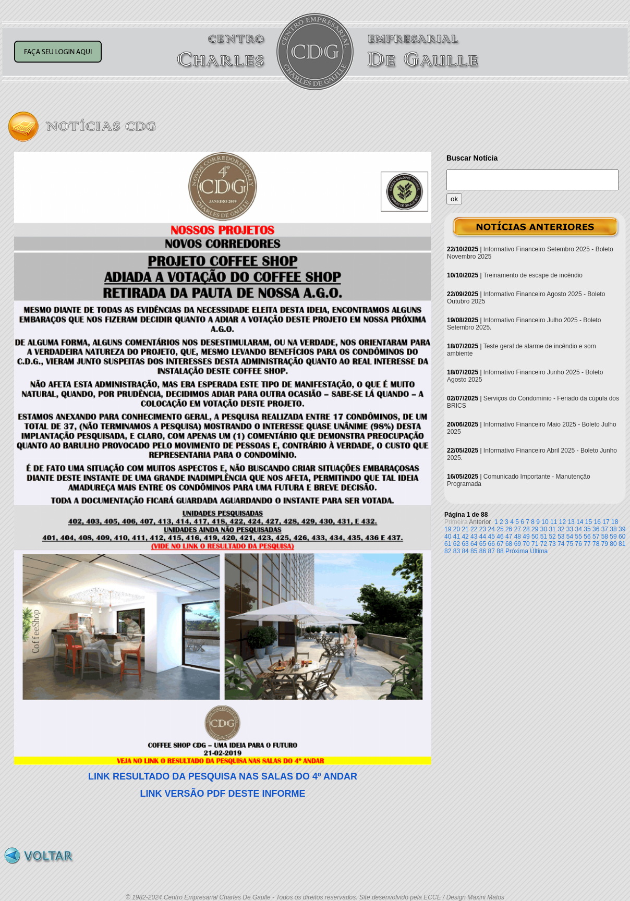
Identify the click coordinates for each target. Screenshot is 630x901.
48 (517, 536)
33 (569, 529)
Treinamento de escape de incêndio (533, 275)
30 (543, 529)
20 (456, 529)
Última (539, 551)
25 (499, 529)
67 (499, 543)
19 (447, 529)
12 (562, 522)
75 (569, 543)
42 (465, 536)
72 (543, 543)
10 (544, 522)
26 (508, 529)
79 (604, 543)
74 (561, 543)
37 (604, 529)
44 (482, 536)
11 (553, 522)
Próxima (516, 551)
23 (482, 529)
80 (613, 543)
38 (613, 529)
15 (588, 522)
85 (473, 551)
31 (552, 529)
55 (578, 536)
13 (570, 522)
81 (622, 543)
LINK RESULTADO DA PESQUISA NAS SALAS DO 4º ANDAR (222, 776)
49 (526, 536)
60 (622, 536)
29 (534, 529)
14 (579, 522)
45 (491, 536)
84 (465, 551)
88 (499, 551)
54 (569, 536)
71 (534, 543)
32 (561, 529)
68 (508, 543)
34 (578, 529)
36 (595, 529)
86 (482, 551)
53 (561, 536)
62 (456, 543)
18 (614, 522)
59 (613, 536)
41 (456, 536)
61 (447, 543)
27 (517, 529)
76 (578, 543)
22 (473, 529)
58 (604, 536)
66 (491, 543)
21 (465, 529)
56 (587, 536)
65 (482, 543)
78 (595, 543)
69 (517, 543)
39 (622, 529)
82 (447, 551)
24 (491, 529)
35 (587, 529)
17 (605, 522)
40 (447, 536)
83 (456, 551)
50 (534, 536)
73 (552, 543)
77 (587, 543)
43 (473, 536)
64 (473, 543)
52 (552, 536)
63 (465, 543)
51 (543, 536)
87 (491, 551)
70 (526, 543)
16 (597, 522)
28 (526, 529)
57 (595, 536)
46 (499, 536)
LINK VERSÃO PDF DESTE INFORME (222, 793)
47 (508, 536)
